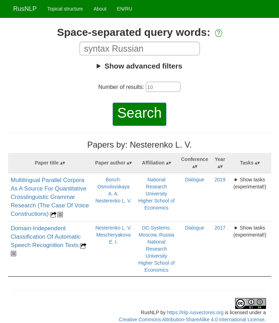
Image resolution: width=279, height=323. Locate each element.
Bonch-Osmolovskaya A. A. (113, 186)
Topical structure (65, 9)
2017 (219, 228)
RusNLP (25, 8)
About (99, 9)
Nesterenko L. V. (113, 201)
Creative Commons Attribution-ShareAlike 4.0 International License (192, 319)
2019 (219, 179)
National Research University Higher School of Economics (156, 194)
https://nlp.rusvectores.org (195, 312)
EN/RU (124, 9)
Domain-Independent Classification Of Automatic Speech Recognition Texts (46, 236)
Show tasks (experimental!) (249, 183)
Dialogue (194, 179)
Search (139, 113)
